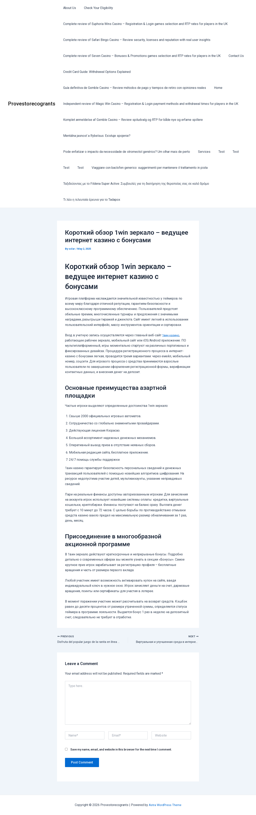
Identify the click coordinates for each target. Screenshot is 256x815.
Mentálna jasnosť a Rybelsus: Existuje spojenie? (96, 136)
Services (202, 152)
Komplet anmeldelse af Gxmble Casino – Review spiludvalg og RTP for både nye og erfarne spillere (132, 120)
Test (217, 152)
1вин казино (171, 335)
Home (216, 88)
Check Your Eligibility (96, 8)
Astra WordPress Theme (165, 805)
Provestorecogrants (31, 104)
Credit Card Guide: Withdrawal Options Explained (96, 72)
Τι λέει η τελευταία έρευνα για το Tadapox (90, 200)
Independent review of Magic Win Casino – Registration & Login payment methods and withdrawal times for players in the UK (149, 104)
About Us (68, 8)
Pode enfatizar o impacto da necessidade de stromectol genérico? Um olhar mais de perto (125, 152)
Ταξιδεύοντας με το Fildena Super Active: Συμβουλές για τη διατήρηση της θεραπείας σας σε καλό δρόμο (135, 184)
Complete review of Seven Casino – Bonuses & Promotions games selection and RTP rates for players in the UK (141, 56)
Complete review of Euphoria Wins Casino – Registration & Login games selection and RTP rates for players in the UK (144, 24)
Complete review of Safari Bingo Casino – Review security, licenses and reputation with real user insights (136, 40)
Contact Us (233, 56)
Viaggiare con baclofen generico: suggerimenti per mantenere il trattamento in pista (146, 168)
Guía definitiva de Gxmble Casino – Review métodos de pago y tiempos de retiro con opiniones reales (133, 88)
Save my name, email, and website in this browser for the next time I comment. (121, 750)
